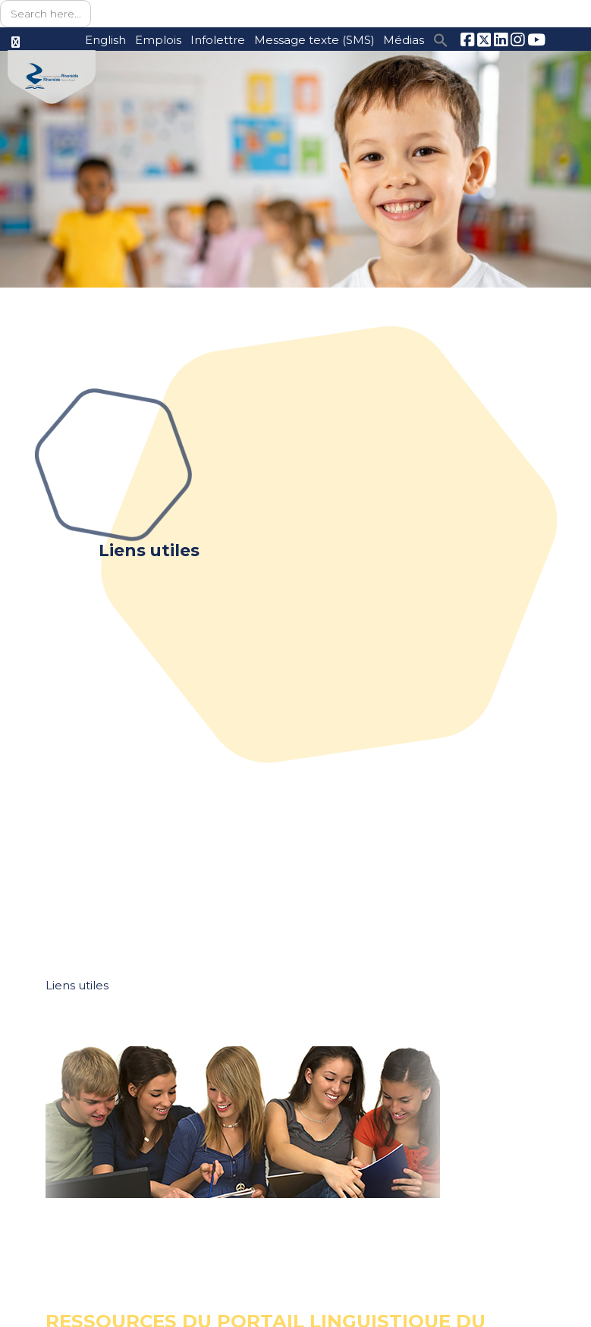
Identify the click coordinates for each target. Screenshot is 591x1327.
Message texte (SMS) (311, 40)
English (98, 40)
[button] (440, 39)
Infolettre (212, 40)
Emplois (151, 40)
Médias (403, 40)
